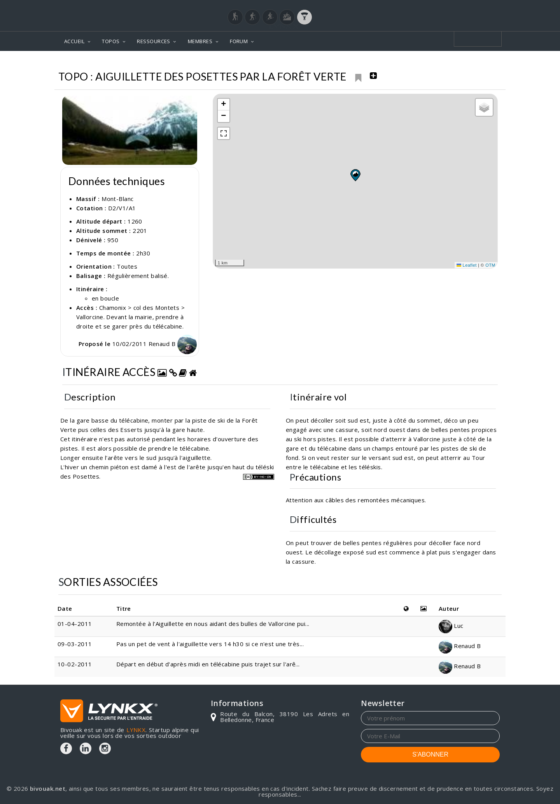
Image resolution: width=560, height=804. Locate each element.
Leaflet (467, 265)
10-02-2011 (75, 664)
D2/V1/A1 (122, 208)
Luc (451, 625)
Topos (358, 62)
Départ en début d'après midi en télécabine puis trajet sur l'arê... (208, 664)
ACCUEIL (74, 41)
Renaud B (173, 344)
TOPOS (110, 41)
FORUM (239, 41)
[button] (355, 175)
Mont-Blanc (395, 62)
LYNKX (135, 730)
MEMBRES (200, 41)
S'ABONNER (430, 754)
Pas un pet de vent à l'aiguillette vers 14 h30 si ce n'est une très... (210, 644)
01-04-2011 (75, 623)
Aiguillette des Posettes (460, 62)
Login (461, 7)
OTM (490, 265)
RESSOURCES (153, 41)
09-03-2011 (75, 644)
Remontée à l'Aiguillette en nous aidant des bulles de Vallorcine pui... (213, 623)
